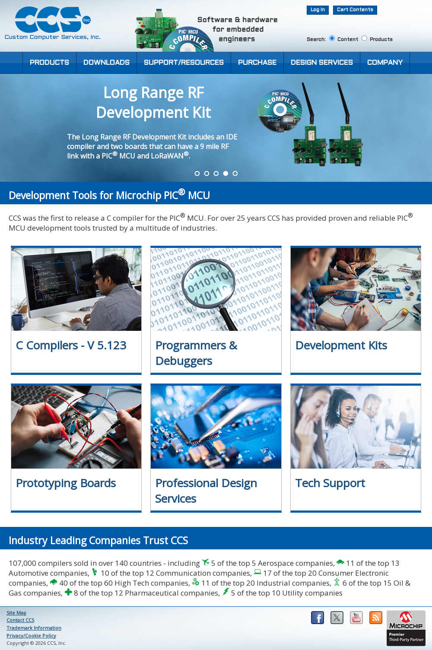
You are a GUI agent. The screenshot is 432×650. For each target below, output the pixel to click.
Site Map (16, 612)
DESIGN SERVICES (322, 63)
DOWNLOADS (106, 63)
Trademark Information (33, 628)
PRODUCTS (49, 63)
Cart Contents (355, 10)
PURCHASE (257, 63)
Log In (318, 10)
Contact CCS (20, 620)
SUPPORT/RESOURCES (184, 63)
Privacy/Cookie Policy (31, 635)
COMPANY (385, 63)
